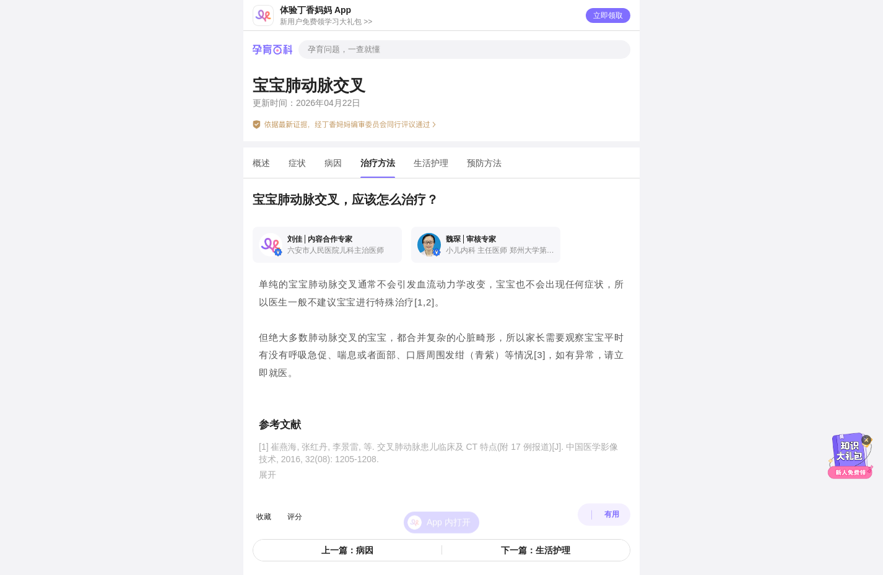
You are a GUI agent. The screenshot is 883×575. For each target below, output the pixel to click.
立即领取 (608, 15)
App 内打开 (449, 511)
